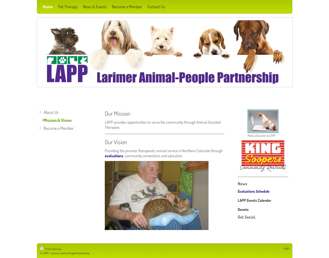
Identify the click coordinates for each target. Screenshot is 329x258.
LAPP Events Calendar (254, 200)
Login (286, 248)
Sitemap (56, 249)
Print (45, 249)
